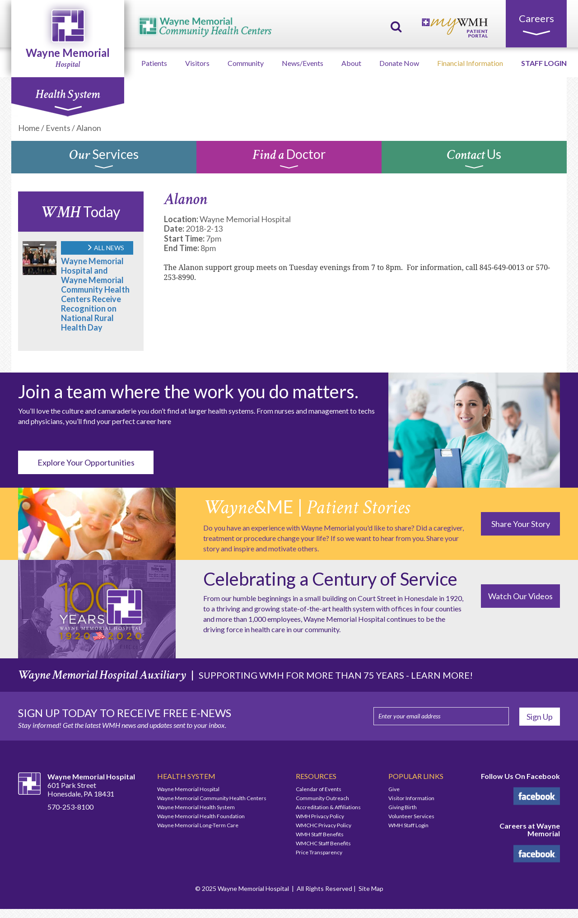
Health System (67, 99)
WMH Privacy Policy (320, 816)
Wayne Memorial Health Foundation (201, 816)
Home (29, 128)
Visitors (197, 63)
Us (474, 159)
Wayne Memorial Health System (196, 807)
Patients (154, 63)
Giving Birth (402, 807)
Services (104, 159)
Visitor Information (411, 798)
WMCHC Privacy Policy (323, 825)
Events (58, 128)
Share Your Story (520, 524)
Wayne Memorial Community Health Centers (211, 798)
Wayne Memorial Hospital (188, 789)
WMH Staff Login (408, 825)
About (351, 63)
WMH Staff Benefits (320, 834)
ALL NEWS (105, 248)
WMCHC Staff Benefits (323, 843)
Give (394, 789)
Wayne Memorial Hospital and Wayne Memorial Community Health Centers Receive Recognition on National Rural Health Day (95, 294)
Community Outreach (322, 798)
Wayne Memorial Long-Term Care (197, 825)
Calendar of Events (318, 789)
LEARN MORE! (442, 675)
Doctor (289, 159)
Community (246, 63)
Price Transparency (319, 852)
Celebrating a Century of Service (330, 579)
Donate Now (399, 63)
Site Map (371, 888)
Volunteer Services (411, 816)
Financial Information (470, 63)
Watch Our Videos (520, 596)
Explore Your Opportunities (86, 462)
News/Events (302, 63)
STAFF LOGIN (544, 63)
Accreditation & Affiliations (328, 807)
